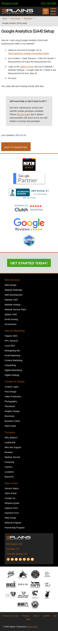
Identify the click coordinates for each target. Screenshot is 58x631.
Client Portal (10, 493)
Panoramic (10, 406)
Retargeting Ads (12, 350)
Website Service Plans (15, 309)
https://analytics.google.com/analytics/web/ (28, 53)
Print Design (10, 391)
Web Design (10, 285)
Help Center (16, 18)
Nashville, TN (12, 549)
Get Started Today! (29, 263)
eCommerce (10, 324)
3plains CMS (11, 314)
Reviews (9, 452)
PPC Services (11, 341)
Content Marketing (13, 360)
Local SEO (10, 345)
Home (4, 18)
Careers (8, 467)
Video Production (13, 396)
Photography (11, 401)
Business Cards (12, 421)
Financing (9, 462)
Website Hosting (12, 304)
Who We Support (13, 447)
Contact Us (10, 498)
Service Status (12, 488)
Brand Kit (9, 477)
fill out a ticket (23, 114)
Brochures (10, 416)
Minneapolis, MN (14, 544)
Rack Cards (10, 426)
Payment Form (12, 513)
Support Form (11, 508)
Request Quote (10, 3)
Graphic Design (12, 411)
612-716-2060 (48, 3)
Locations (9, 472)
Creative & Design (15, 381)
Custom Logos (12, 386)
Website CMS (11, 299)
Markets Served (12, 457)
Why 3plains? (11, 437)
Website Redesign (13, 290)
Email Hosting (11, 319)
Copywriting (10, 365)
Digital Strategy (12, 375)
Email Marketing (12, 355)
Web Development (13, 295)
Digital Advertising (13, 370)
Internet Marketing (15, 330)
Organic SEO (11, 336)
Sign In (45, 11)
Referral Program (13, 522)
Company (10, 432)
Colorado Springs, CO (16, 554)
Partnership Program (15, 527)
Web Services (12, 280)
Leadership (10, 442)
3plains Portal (26, 66)
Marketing (28, 18)
